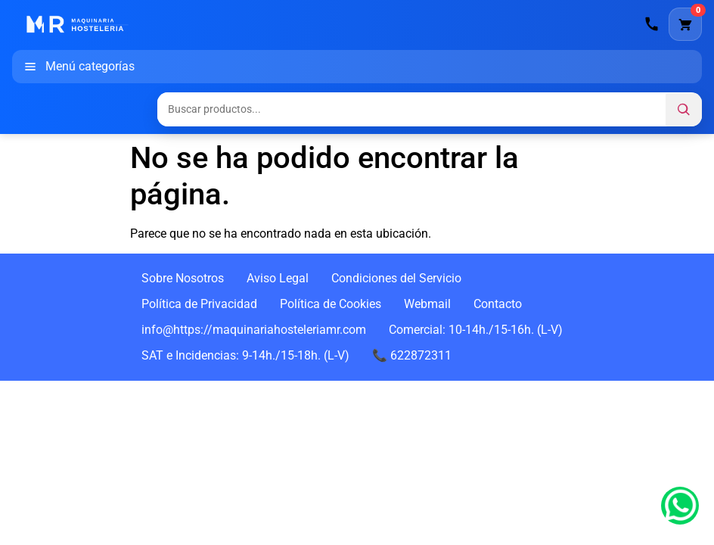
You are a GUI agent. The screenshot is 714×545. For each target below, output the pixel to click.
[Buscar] (684, 109)
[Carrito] (685, 24)
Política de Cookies (330, 304)
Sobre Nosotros (182, 278)
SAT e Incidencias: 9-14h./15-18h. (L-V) (245, 355)
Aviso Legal (278, 278)
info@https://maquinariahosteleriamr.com (253, 329)
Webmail (427, 304)
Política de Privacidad (199, 304)
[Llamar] (652, 24)
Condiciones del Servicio (396, 278)
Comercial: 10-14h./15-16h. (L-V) (476, 329)
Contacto (497, 304)
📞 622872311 (412, 355)
